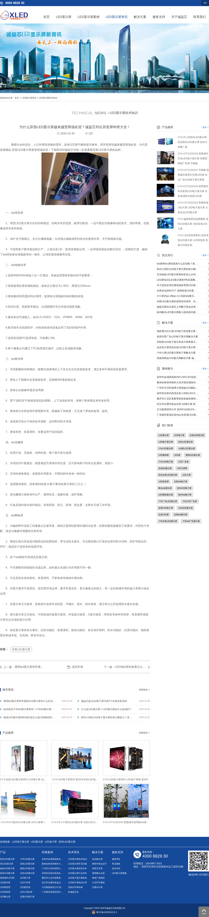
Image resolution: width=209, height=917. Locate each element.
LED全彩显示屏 (185, 508)
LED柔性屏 (25, 887)
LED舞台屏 (5, 896)
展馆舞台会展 (98, 873)
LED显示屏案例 (88, 17)
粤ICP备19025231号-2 (104, 912)
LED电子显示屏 (165, 442)
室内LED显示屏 (185, 442)
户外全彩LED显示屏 (167, 521)
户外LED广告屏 (189, 501)
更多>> (205, 127)
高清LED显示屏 (7, 873)
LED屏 (177, 455)
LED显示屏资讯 (116, 17)
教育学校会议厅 (99, 864)
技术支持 (116, 868)
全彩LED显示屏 (197, 435)
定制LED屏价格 (75, 887)
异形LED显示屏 (21, 649)
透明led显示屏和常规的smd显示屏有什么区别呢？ (30, 666)
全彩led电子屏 (180, 481)
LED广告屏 (183, 461)
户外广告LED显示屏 (167, 501)
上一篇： (9, 667)
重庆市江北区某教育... (52, 878)
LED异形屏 (5, 892)
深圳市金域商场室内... (52, 859)
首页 (46, 17)
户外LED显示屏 (165, 448)
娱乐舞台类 (97, 859)
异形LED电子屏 (165, 508)
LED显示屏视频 (119, 873)
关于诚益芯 (179, 17)
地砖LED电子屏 (7, 868)
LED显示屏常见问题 (77, 864)
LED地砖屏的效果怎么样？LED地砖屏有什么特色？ (130, 666)
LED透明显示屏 (165, 495)
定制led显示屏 (180, 514)
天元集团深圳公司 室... (52, 887)
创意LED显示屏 (27, 864)
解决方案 (140, 17)
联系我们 (199, 17)
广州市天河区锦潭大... (52, 868)
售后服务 (116, 864)
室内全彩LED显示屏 (167, 475)
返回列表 (77, 666)
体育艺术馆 (97, 868)
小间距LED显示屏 (186, 448)
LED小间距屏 (26, 892)
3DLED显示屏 (6, 864)
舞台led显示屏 (165, 488)
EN (205, 3)
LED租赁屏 (163, 481)
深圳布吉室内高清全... (52, 873)
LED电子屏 (179, 435)
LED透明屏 (163, 455)
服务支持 (159, 17)
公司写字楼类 (98, 882)
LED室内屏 (5, 882)
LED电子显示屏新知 (77, 878)
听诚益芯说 (73, 892)
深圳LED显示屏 (67, 841)
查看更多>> (144, 689)
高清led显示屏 (165, 468)
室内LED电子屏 (184, 488)
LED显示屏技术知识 (48, 98)
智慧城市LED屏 (7, 878)
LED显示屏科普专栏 (77, 868)
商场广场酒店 (98, 878)
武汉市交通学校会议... (52, 882)
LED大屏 (186, 475)
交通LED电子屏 (27, 896)
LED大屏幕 (182, 468)
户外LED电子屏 (165, 461)
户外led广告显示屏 (191, 521)
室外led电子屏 (184, 495)
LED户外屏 (25, 882)
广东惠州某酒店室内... (52, 892)
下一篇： (109, 667)
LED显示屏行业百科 (77, 873)
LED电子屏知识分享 (77, 882)
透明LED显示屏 (192, 455)
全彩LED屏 (163, 514)
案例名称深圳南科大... (52, 864)
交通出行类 (97, 887)
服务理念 (116, 859)
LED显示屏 (63, 17)
